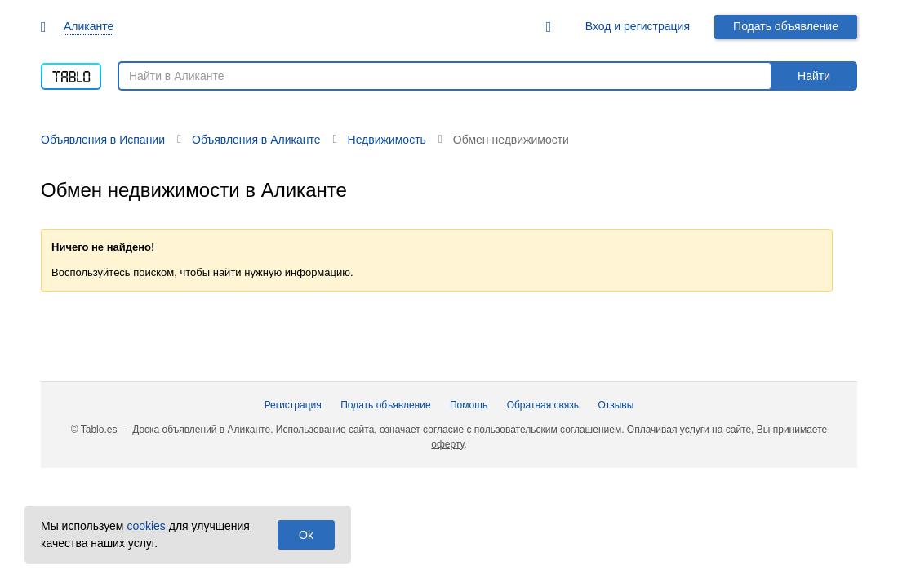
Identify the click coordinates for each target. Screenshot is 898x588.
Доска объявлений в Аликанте (201, 429)
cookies (146, 525)
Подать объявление (785, 26)
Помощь (468, 405)
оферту (447, 444)
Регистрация (293, 405)
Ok (306, 534)
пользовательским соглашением (547, 429)
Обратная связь (543, 405)
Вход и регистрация (637, 26)
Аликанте (88, 26)
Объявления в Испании (103, 139)
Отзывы (615, 405)
